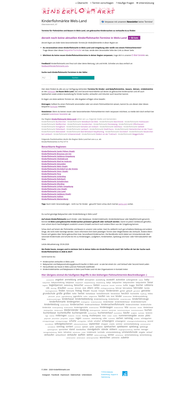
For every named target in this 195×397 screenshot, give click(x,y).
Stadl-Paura (102, 129)
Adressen (52, 91)
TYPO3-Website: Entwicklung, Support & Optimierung (109, 374)
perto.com (123, 204)
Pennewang (105, 124)
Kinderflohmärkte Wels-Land (64, 21)
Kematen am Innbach (82, 126)
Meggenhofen (131, 134)
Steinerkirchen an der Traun (133, 129)
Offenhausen (131, 124)
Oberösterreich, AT (49, 24)
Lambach (77, 129)
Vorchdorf (116, 131)
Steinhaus (111, 126)
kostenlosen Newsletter (58, 114)
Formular (54, 106)
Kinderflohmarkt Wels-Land (64, 119)
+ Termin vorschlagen (101, 2)
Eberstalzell (53, 131)
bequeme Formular (73, 50)
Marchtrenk (111, 121)
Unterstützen (87, 375)
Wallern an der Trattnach (99, 134)
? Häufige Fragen (125, 2)
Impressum (64, 375)
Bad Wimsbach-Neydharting (85, 131)
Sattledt (134, 126)
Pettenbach (53, 129)
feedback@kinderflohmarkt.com (55, 66)
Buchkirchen (54, 121)
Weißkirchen (54, 124)
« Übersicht (81, 2)
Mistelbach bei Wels (82, 121)
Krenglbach (53, 126)
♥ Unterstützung (145, 2)
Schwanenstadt (67, 134)
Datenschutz (75, 375)
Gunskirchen (80, 124)
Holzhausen (137, 121)
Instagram (46, 375)
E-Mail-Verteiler (138, 55)
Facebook (55, 375)
